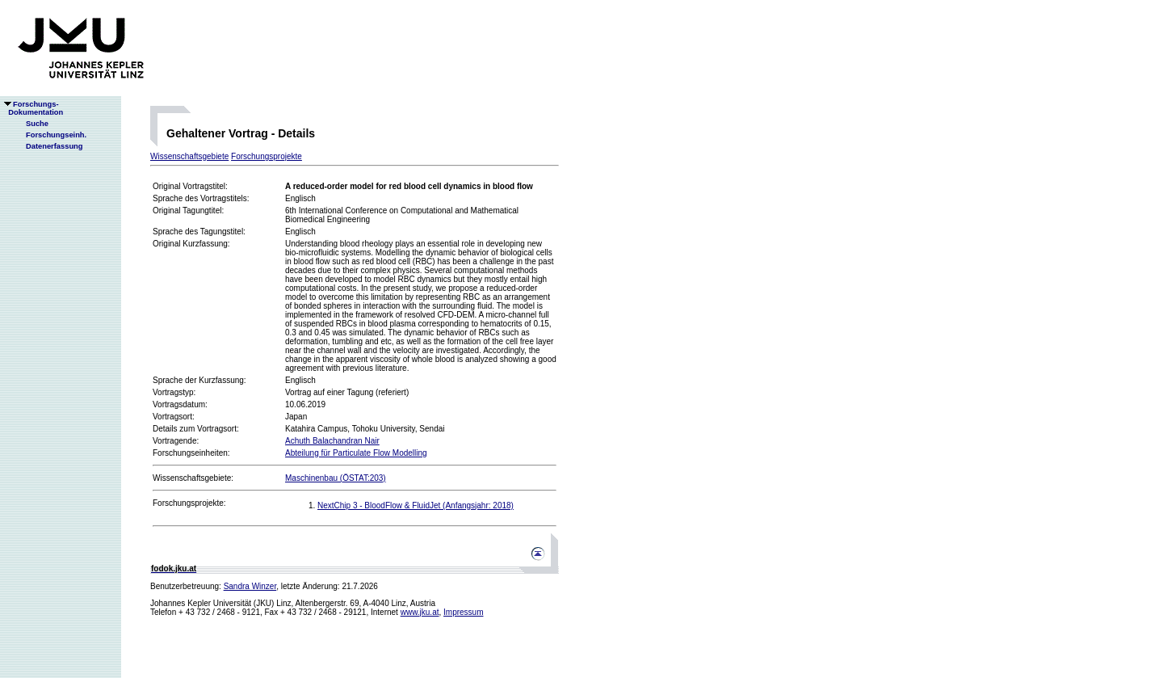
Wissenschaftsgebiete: (193, 478)
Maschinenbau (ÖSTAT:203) (335, 478)
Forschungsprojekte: (189, 503)
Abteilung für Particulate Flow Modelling (356, 452)
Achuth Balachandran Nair (332, 440)
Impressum (463, 612)
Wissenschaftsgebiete (189, 156)
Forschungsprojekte (266, 156)
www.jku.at (420, 612)
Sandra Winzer (250, 586)
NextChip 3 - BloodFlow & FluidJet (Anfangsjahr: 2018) (415, 505)
